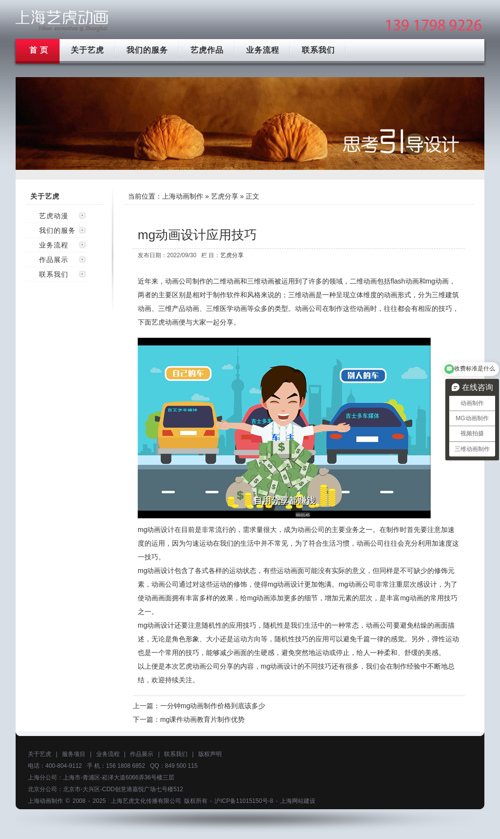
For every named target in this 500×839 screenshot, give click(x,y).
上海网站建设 (297, 801)
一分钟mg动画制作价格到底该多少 (212, 706)
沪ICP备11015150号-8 (243, 801)
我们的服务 (147, 50)
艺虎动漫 (53, 216)
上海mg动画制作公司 (62, 21)
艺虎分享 (224, 196)
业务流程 (262, 50)
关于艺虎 (87, 50)
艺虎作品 (207, 50)
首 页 (38, 50)
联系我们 (318, 50)
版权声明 (210, 754)
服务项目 (73, 754)
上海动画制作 (182, 196)
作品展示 (53, 260)
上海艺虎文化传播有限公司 (146, 801)
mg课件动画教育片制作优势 (202, 719)
